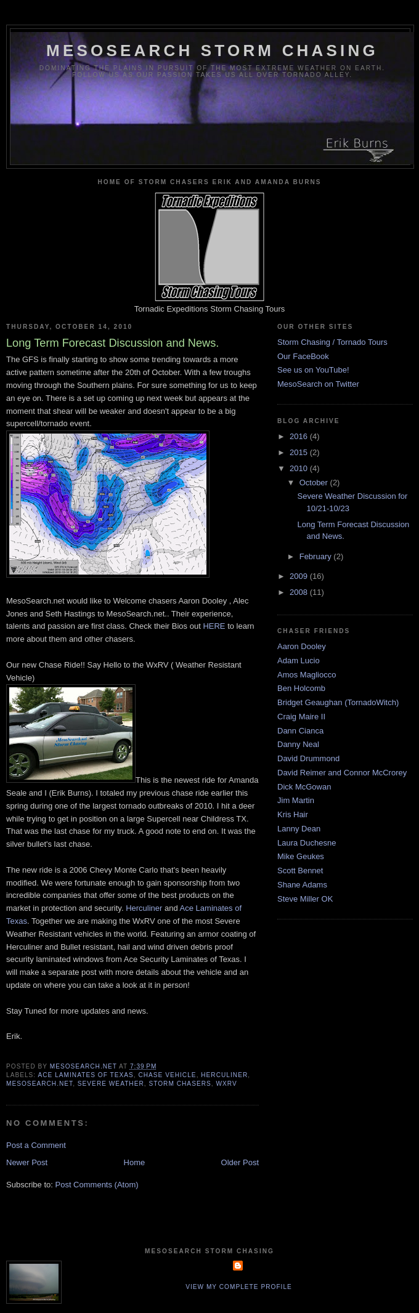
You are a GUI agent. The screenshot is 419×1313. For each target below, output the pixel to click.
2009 (300, 576)
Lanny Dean (298, 828)
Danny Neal (298, 744)
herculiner (224, 1075)
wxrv (226, 1083)
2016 (300, 436)
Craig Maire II (301, 716)
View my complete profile (238, 1286)
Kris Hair (292, 814)
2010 (300, 468)
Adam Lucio (298, 660)
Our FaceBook (303, 356)
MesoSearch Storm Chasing (212, 50)
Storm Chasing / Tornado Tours (332, 342)
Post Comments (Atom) (97, 1184)
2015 (300, 452)
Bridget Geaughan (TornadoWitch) (338, 702)
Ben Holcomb (301, 688)
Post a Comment (36, 1145)
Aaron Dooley (301, 646)
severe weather (111, 1083)
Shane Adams (302, 884)
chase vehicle (167, 1075)
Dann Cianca (300, 730)
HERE (214, 626)
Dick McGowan (304, 786)
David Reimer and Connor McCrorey (342, 772)
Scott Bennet (300, 870)
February (316, 556)
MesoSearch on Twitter (318, 384)
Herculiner (144, 908)
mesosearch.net (39, 1083)
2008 (300, 592)
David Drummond (308, 758)
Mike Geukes (300, 856)
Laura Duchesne (306, 842)
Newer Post (26, 1162)
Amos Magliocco (306, 674)
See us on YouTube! (313, 369)
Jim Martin (295, 800)
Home (134, 1162)
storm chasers (179, 1083)
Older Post (240, 1162)
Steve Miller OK (305, 898)
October (314, 482)
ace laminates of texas (85, 1075)
